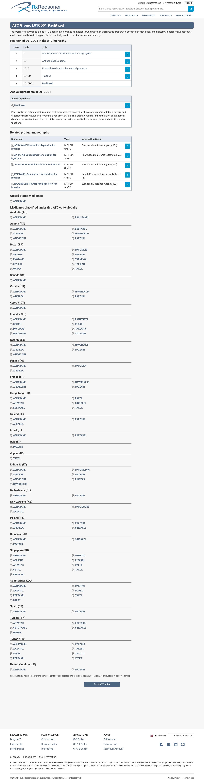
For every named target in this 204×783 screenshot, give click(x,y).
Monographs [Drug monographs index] (149, 15)
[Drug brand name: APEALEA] (18, 233)
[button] (162, 744)
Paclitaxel (47, 83)
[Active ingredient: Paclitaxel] (19, 105)
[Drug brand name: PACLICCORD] (82, 506)
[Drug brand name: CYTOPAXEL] (20, 627)
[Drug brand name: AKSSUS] (17, 254)
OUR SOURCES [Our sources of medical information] (29, 757)
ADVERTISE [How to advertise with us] (51, 757)
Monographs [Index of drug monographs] (17, 748)
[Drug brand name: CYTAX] (17, 569)
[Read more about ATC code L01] (127, 61)
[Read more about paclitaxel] (127, 105)
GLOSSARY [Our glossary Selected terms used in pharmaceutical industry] (15, 757)
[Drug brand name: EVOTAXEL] (19, 259)
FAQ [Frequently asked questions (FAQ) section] (41, 757)
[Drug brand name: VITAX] (78, 658)
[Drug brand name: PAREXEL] (80, 254)
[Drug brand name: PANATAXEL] (81, 319)
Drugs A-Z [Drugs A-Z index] (116, 15)
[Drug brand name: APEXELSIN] (19, 238)
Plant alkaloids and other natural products (64, 68)
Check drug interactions (149, 3)
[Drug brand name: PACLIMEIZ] (81, 249)
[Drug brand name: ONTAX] (17, 268)
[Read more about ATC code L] (127, 54)
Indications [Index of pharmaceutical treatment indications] (47, 748)
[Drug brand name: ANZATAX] (18, 403)
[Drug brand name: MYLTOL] (17, 264)
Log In (189, 3)
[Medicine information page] (127, 146)
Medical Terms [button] (183, 15)
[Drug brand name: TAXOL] (79, 268)
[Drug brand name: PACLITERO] (19, 333)
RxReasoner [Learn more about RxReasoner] (110, 739)
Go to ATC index (102, 684)
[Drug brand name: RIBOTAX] (80, 479)
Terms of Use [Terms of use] (188, 778)
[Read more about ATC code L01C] (127, 69)
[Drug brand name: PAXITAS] (80, 585)
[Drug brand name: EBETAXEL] (81, 228)
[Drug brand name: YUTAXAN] (80, 333)
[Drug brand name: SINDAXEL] (80, 403)
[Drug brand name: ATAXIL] (17, 653)
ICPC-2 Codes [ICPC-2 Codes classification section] (80, 748)
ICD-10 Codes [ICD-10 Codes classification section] (80, 744)
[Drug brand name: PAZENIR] (80, 238)
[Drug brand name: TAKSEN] (79, 648)
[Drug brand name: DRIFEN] (17, 324)
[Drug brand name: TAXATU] (79, 653)
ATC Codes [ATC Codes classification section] (78, 739)
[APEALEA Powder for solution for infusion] (37, 164)
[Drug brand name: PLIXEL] (79, 590)
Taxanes (46, 75)
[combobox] (143, 9)
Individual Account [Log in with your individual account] (113, 748)
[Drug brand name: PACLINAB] (19, 328)
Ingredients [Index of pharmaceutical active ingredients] (16, 744)
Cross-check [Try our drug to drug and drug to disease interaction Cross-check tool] (48, 739)
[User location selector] (181, 735)
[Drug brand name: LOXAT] (17, 600)
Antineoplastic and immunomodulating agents (67, 53)
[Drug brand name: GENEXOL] (80, 555)
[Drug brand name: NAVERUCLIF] (82, 233)
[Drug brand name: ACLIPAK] (18, 560)
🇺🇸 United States (158, 736)
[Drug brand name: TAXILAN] (80, 264)
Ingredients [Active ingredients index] (131, 15)
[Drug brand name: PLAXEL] (79, 324)
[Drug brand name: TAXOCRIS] (81, 328)
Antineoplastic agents (54, 60)
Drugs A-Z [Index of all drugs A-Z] (15, 739)
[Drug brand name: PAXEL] (78, 398)
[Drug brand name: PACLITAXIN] (82, 217)
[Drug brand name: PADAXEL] (80, 644)
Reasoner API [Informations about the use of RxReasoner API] (111, 744)
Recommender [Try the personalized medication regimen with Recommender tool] (49, 744)
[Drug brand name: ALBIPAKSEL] (20, 644)
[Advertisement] (95, 707)
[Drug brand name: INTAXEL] (80, 560)
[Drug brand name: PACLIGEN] (80, 365)
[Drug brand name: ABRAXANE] (19, 201)
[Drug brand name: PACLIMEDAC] (82, 469)
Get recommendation (172, 3)
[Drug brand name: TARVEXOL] (81, 259)
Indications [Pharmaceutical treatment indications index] (166, 15)
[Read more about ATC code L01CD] (127, 76)
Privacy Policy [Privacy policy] (173, 778)
